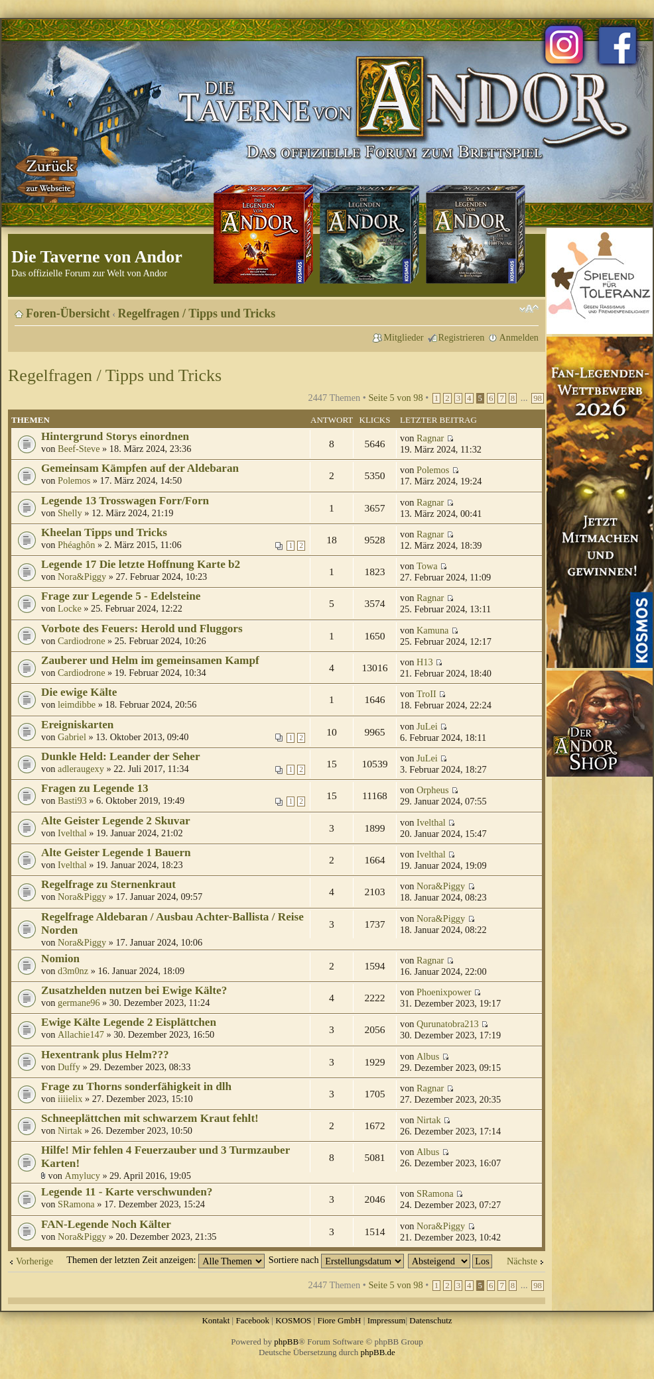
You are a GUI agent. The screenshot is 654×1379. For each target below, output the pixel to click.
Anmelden (519, 337)
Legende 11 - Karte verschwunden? (126, 1192)
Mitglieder (403, 337)
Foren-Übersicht (68, 313)
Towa (427, 566)
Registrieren (461, 337)
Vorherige (34, 1261)
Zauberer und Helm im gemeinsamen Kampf (150, 660)
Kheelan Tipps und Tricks (104, 532)
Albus (428, 1056)
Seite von (395, 397)
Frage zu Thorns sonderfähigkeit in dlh (136, 1086)
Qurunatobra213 (448, 1024)
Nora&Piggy (82, 576)
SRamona (76, 1204)
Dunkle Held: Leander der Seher (120, 756)
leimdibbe (77, 704)
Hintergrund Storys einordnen (115, 436)
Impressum (386, 1320)
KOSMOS (293, 1320)
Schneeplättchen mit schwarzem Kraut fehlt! (150, 1118)
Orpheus (432, 790)
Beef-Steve (79, 448)
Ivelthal (72, 833)
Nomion (60, 958)
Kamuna (432, 630)
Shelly (70, 513)
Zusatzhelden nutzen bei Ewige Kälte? (134, 990)
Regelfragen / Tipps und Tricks (197, 313)
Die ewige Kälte (79, 692)
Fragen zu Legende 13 (95, 788)
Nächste (522, 1261)
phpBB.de (378, 1352)
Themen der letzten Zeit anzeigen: (165, 1259)
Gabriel (72, 737)
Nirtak (70, 1130)
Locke (70, 608)
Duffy (69, 1067)
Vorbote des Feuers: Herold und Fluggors (142, 628)
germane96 (79, 1002)
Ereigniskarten (77, 724)
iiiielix (70, 1098)
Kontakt (215, 1320)
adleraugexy (81, 768)
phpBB (286, 1342)
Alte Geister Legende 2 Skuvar (115, 820)
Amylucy (82, 1175)
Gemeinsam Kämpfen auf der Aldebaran (140, 468)
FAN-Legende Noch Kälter (106, 1224)
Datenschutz (430, 1320)
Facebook (252, 1320)
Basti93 (72, 800)
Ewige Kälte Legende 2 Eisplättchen (128, 1022)
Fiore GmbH (339, 1320)
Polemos (74, 480)
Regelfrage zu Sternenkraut (108, 884)
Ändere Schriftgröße (529, 309)
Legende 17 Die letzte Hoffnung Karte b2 (140, 564)
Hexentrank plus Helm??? (105, 1054)
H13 (425, 662)
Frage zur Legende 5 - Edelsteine (120, 596)
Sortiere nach (336, 1259)
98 (537, 398)
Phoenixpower (444, 992)
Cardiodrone (81, 640)
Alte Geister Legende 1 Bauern (116, 852)
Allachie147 (81, 1034)
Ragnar (430, 438)
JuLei (427, 726)
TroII (426, 694)
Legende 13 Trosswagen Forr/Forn (125, 500)
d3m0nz (73, 970)
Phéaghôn (76, 544)
